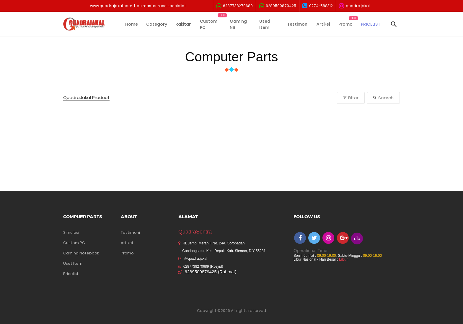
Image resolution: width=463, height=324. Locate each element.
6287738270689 (234, 6)
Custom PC (208, 24)
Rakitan (183, 24)
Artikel (323, 24)
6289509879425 (277, 6)
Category (156, 24)
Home (131, 24)
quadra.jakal (354, 6)
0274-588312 (317, 6)
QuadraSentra (195, 232)
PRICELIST (370, 24)
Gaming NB (238, 24)
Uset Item (72, 263)
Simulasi (71, 232)
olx (357, 238)
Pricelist (71, 274)
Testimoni (297, 24)
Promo (345, 24)
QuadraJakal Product (86, 98)
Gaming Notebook (81, 253)
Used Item (264, 24)
